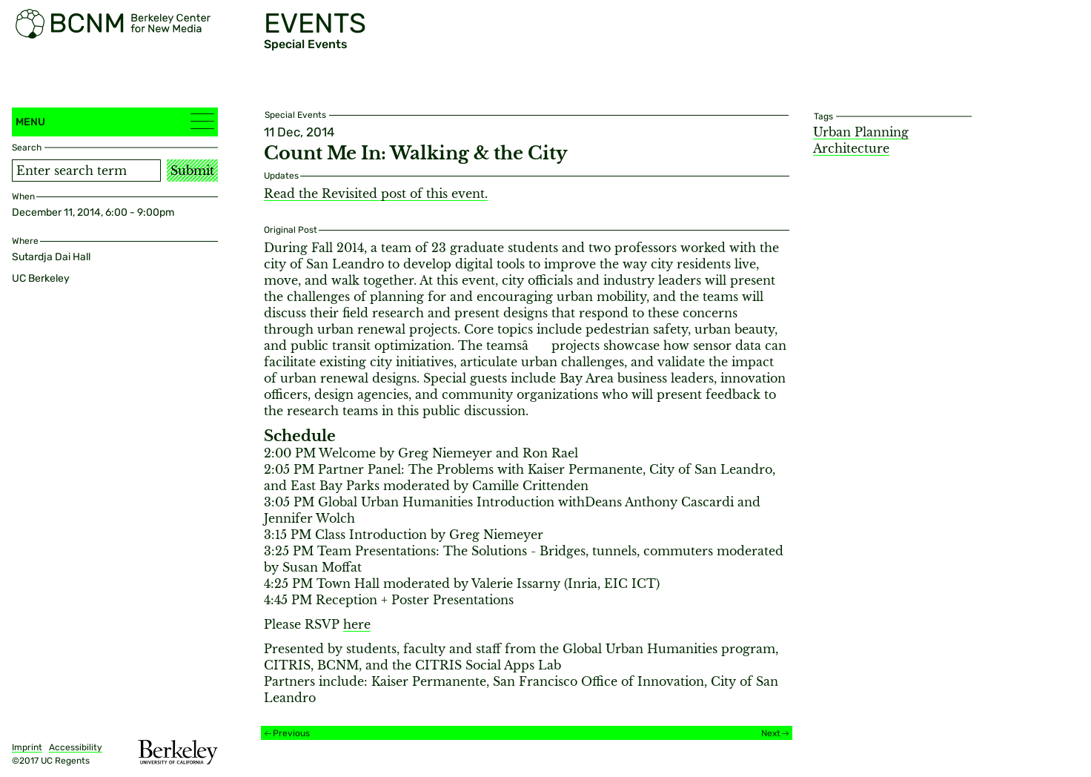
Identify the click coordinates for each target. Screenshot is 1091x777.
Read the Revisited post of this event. (376, 193)
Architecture (851, 148)
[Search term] (86, 170)
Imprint (27, 747)
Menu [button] (115, 121)
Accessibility (75, 747)
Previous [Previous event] (291, 733)
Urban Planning (861, 132)
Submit (192, 170)
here (357, 624)
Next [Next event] (770, 733)
